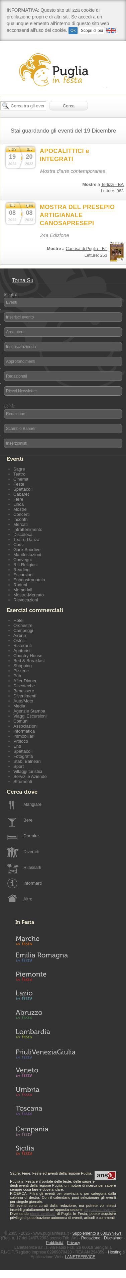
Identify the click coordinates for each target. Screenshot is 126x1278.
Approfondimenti (20, 361)
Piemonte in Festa (45, 978)
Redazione (15, 413)
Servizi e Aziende (30, 776)
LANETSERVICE (80, 1257)
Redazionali (16, 376)
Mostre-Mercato (28, 594)
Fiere (18, 499)
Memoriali (22, 589)
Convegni (22, 559)
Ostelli (19, 640)
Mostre (20, 509)
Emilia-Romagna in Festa (45, 959)
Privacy (73, 1242)
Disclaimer (113, 1238)
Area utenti (15, 332)
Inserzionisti (16, 443)
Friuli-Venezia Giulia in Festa (45, 1054)
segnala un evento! (100, 1210)
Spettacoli (22, 489)
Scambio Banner (21, 428)
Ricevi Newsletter (21, 391)
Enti (17, 746)
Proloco (20, 741)
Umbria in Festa (45, 1092)
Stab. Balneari (27, 761)
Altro (27, 898)
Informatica (24, 731)
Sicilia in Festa (45, 1150)
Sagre (19, 469)
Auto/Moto (23, 700)
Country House (27, 655)
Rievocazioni (25, 599)
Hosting (115, 1252)
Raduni (20, 584)
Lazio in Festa (45, 997)
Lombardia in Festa (45, 1035)
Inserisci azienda (21, 346)
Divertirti (31, 851)
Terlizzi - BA (112, 184)
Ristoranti (22, 645)
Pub (17, 675)
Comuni (20, 721)
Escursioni (23, 574)
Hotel (18, 620)
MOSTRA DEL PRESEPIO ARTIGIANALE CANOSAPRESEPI (77, 215)
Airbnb (19, 635)
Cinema (20, 479)
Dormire (31, 835)
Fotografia (23, 756)
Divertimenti (24, 695)
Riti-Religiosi (25, 564)
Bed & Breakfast (29, 660)
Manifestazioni (27, 554)
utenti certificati (42, 1214)
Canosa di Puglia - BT (86, 248)
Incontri (20, 519)
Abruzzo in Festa (45, 1016)
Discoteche (24, 685)
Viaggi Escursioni (29, 716)
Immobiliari (23, 736)
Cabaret (21, 494)
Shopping (22, 665)
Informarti (32, 883)
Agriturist (21, 650)
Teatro (19, 474)
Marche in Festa (45, 939)
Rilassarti (32, 867)
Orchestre (22, 625)
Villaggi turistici (27, 771)
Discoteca (22, 534)
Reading (21, 569)
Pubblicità (54, 1242)
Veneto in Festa (45, 1073)
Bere (27, 820)
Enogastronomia (29, 579)
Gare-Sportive (26, 549)
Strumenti (22, 781)
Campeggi (23, 630)
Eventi (11, 302)
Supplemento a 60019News (96, 1233)
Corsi (18, 544)
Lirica (18, 504)
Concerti (21, 514)
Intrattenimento (27, 529)
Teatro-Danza (26, 539)
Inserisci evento (20, 317)
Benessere (23, 690)
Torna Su (22, 280)
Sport (18, 766)
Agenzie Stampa (29, 711)
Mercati (20, 524)
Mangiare (32, 804)
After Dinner (24, 680)
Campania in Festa (45, 1131)
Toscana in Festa (45, 1112)
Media (19, 705)
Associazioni (25, 726)
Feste (18, 484)
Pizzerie (21, 670)
